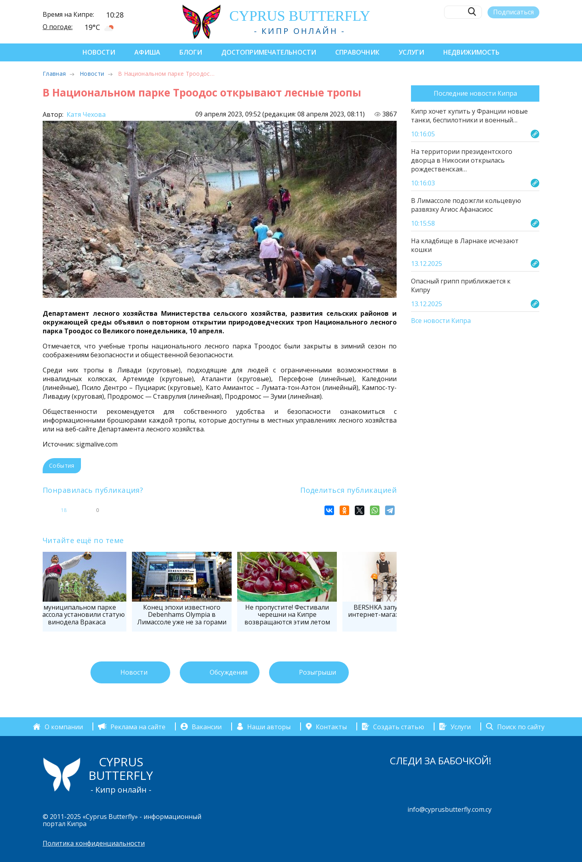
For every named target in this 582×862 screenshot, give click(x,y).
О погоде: (58, 26)
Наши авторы (269, 726)
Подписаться (513, 12)
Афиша (147, 52)
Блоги (190, 52)
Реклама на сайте (137, 726)
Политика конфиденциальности (94, 843)
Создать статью (398, 726)
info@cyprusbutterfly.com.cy (449, 809)
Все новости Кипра (441, 321)
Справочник (357, 52)
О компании (64, 726)
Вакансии (207, 726)
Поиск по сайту (521, 726)
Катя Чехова (85, 114)
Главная (54, 73)
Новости (99, 52)
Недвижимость (471, 52)
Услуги (411, 52)
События (62, 465)
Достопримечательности (268, 52)
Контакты (331, 726)
